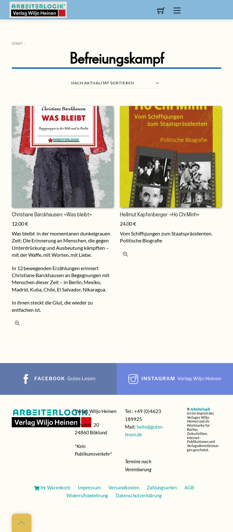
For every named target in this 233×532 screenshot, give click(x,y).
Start (17, 43)
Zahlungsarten (162, 487)
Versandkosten (123, 487)
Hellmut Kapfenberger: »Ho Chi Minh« (159, 215)
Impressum (89, 487)
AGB (189, 487)
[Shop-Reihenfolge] (116, 83)
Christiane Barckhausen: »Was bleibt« (52, 215)
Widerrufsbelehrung (87, 495)
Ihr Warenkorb (52, 487)
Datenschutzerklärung (139, 495)
